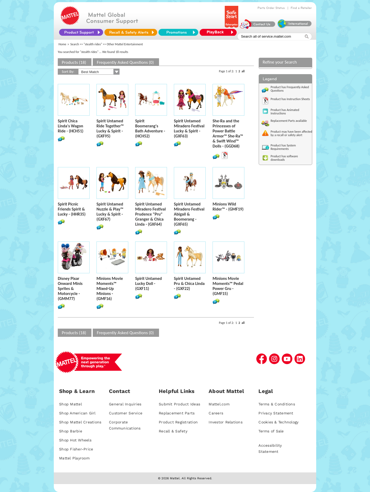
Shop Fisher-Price (76, 449)
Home (62, 44)
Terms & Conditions (276, 404)
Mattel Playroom (74, 458)
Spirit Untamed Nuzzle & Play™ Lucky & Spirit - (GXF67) (110, 212)
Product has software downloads (284, 158)
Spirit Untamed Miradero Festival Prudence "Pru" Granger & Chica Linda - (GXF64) (150, 214)
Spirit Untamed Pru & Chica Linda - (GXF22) (189, 283)
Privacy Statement (275, 413)
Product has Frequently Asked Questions (290, 88)
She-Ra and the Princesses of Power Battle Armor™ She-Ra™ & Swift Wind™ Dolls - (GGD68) (228, 133)
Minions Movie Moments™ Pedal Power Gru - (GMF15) (228, 286)
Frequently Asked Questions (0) (125, 62)
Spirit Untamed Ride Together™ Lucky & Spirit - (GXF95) (110, 128)
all (243, 71)
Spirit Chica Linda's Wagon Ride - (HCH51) (70, 125)
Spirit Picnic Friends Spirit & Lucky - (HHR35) (72, 209)
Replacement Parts (177, 413)
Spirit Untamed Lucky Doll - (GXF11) (148, 283)
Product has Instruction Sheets (290, 99)
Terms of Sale (271, 431)
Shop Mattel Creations (80, 422)
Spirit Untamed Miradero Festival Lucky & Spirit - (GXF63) (189, 128)
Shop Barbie (70, 431)
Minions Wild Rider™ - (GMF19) (228, 207)
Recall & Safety (173, 431)
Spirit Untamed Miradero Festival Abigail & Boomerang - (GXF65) (189, 214)
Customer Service (125, 413)
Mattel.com (219, 404)
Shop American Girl (77, 413)
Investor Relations (226, 422)
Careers (216, 413)
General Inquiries (125, 404)
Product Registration (178, 422)
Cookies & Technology (278, 422)
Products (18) (74, 62)
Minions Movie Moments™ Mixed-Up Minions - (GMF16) (109, 288)
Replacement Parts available (289, 121)
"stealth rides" (93, 44)
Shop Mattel (70, 404)
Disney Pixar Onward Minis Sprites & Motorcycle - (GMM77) (70, 288)
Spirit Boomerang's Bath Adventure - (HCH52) (150, 128)
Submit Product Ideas (179, 404)
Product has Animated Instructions (285, 111)
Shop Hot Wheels (75, 440)
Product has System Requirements (283, 147)
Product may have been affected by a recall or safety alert (291, 133)
